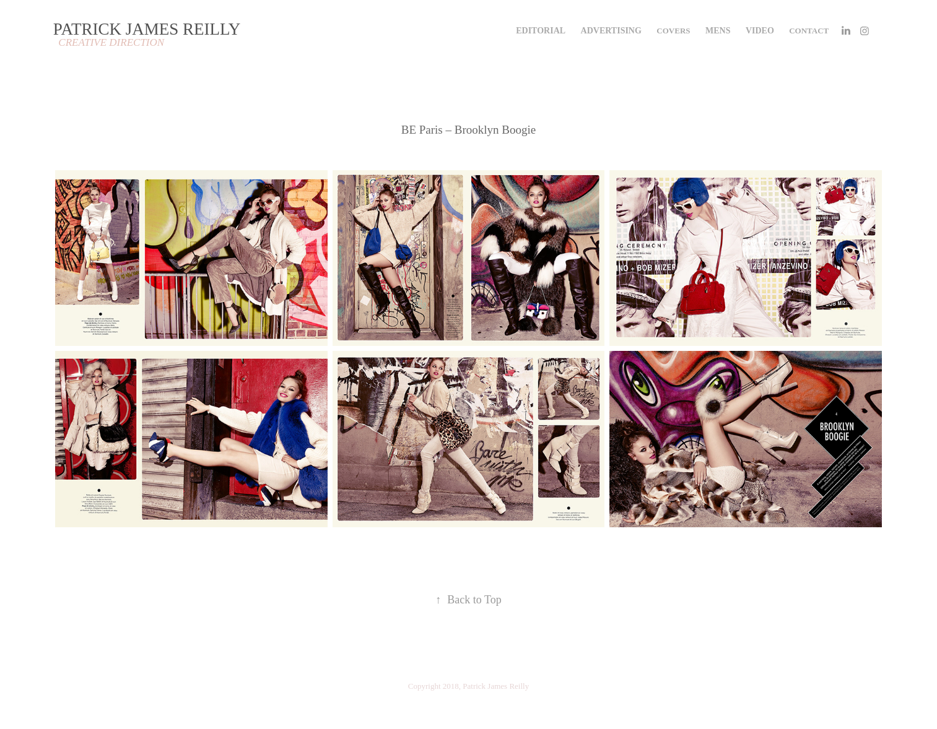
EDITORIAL (540, 30)
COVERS (673, 30)
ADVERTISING (611, 30)
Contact (809, 30)
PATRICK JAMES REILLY (146, 29)
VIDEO (760, 30)
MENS (717, 30)
